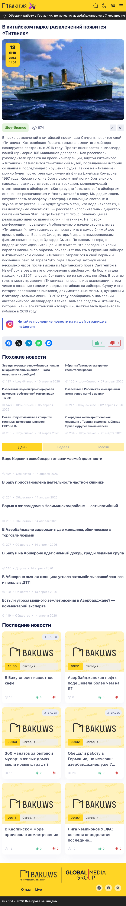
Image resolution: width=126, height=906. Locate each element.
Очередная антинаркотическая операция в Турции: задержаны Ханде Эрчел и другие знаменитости (92, 421)
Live (38, 889)
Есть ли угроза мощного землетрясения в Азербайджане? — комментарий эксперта (58, 603)
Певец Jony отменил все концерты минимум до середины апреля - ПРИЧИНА (27, 421)
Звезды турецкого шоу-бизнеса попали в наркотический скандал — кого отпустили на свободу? (30, 370)
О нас (26, 889)
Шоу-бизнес (15, 128)
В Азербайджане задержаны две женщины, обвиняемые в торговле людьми (56, 532)
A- (113, 127)
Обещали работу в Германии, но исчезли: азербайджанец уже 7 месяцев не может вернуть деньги (94, 764)
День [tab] (22, 447)
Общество (23, 473)
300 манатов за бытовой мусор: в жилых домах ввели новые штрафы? (29, 759)
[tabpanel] (63, 537)
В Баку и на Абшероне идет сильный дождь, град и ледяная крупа (63, 553)
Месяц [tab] (103, 447)
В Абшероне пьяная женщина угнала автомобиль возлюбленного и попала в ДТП (62, 579)
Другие (21, 568)
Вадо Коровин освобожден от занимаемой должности (52, 458)
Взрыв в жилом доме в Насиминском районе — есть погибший (60, 506)
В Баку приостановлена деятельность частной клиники (53, 482)
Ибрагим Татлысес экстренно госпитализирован (86, 368)
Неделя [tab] (63, 447)
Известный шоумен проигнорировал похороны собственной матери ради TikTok (28, 393)
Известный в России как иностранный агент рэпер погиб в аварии (92, 391)
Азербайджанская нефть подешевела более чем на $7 (94, 683)
